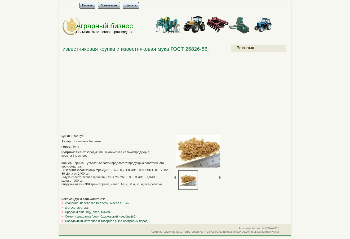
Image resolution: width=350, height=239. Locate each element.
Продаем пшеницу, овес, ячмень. (88, 212)
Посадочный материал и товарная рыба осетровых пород (106, 221)
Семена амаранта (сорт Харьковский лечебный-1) (101, 216)
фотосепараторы (77, 207)
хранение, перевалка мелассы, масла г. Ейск (97, 203)
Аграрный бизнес (104, 26)
